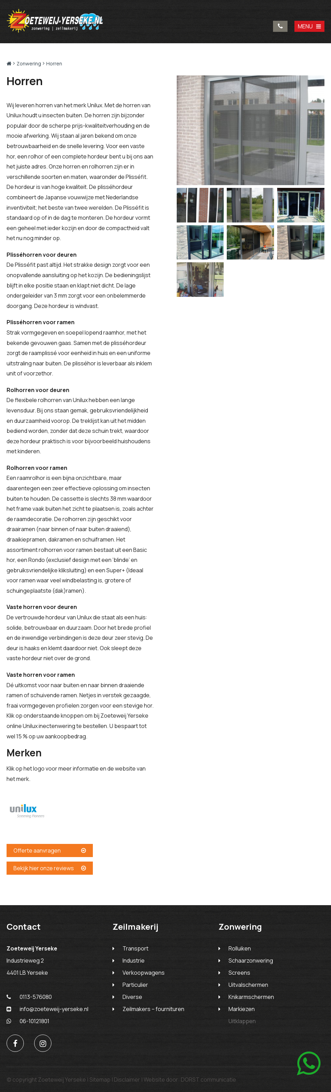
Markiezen (241, 1009)
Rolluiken (239, 948)
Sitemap (99, 1079)
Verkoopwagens (144, 972)
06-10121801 (28, 1021)
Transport (135, 948)
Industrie (134, 960)
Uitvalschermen (248, 985)
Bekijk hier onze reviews (49, 868)
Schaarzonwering (250, 960)
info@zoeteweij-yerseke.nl (47, 1009)
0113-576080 (280, 26)
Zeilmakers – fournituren (153, 1009)
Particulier (135, 985)
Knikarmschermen (251, 997)
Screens (239, 972)
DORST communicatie (208, 1079)
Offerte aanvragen (49, 850)
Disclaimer (127, 1079)
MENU (309, 26)
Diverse (132, 997)
